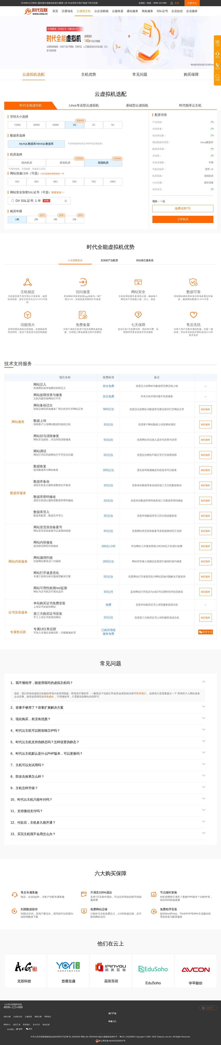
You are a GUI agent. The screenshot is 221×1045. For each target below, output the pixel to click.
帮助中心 (7, 1025)
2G (93, 124)
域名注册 (7, 1017)
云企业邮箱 (101, 11)
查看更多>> (57, 192)
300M (36, 124)
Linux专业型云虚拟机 (84, 105)
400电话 (47, 1017)
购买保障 (191, 74)
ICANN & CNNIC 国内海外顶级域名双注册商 (42, 3)
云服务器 (117, 11)
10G (17, 181)
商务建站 (49, 696)
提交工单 (16, 1025)
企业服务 (192, 11)
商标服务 (147, 11)
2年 (36, 219)
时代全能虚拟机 (31, 105)
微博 (19, 1029)
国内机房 (26, 162)
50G (74, 181)
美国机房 (103, 162)
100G (113, 181)
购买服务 (205, 409)
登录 (177, 3)
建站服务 (132, 11)
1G (74, 124)
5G (112, 124)
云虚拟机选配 (33, 74)
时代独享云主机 (190, 105)
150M (17, 124)
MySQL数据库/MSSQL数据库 (36, 143)
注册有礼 (192, 3)
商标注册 (38, 1017)
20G (36, 181)
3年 (56, 219)
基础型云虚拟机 (137, 105)
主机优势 (88, 74)
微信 (29, 1029)
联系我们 (141, 693)
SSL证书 (162, 11)
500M (55, 124)
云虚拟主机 (84, 11)
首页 (55, 11)
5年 (75, 219)
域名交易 (46, 1025)
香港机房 (65, 162)
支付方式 (36, 1025)
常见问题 (139, 74)
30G (55, 181)
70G (93, 181)
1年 (17, 219)
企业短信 (177, 11)
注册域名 (67, 11)
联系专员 (205, 632)
